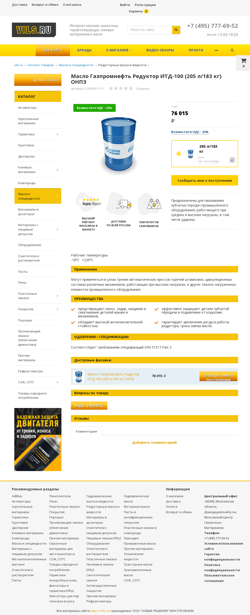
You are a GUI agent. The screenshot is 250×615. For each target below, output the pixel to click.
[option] (118, 144)
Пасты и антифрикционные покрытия (138, 517)
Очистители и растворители (29, 258)
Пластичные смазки (35, 295)
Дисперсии (26, 156)
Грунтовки (26, 145)
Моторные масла (137, 506)
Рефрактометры (30, 371)
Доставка (19, 4)
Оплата (196, 50)
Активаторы (27, 107)
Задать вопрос (89, 405)
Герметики (35, 134)
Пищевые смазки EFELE (103, 538)
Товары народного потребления (32, 395)
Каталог (53, 50)
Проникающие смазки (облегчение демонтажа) (29, 338)
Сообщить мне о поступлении (204, 180)
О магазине (72, 4)
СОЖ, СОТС (35, 382)
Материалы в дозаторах (28, 211)
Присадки (131, 538)
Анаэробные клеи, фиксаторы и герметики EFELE (63, 585)
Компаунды (27, 183)
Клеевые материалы (35, 169)
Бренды (84, 50)
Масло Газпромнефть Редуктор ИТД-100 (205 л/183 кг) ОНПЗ (113, 376)
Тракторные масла (138, 564)
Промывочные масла (140, 543)
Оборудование (29, 245)
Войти (125, 5)
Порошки (25, 320)
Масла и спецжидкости (35, 196)
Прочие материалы (26, 357)
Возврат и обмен (45, 4)
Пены (22, 282)
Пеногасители (60, 496)
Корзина (136, 11)
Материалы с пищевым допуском (35, 229)
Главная (26, 47)
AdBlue (17, 496)
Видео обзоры (160, 50)
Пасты (23, 271)
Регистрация (145, 5)
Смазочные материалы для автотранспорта (62, 548)
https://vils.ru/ (100, 611)
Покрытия (35, 309)
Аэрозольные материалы (28, 121)
